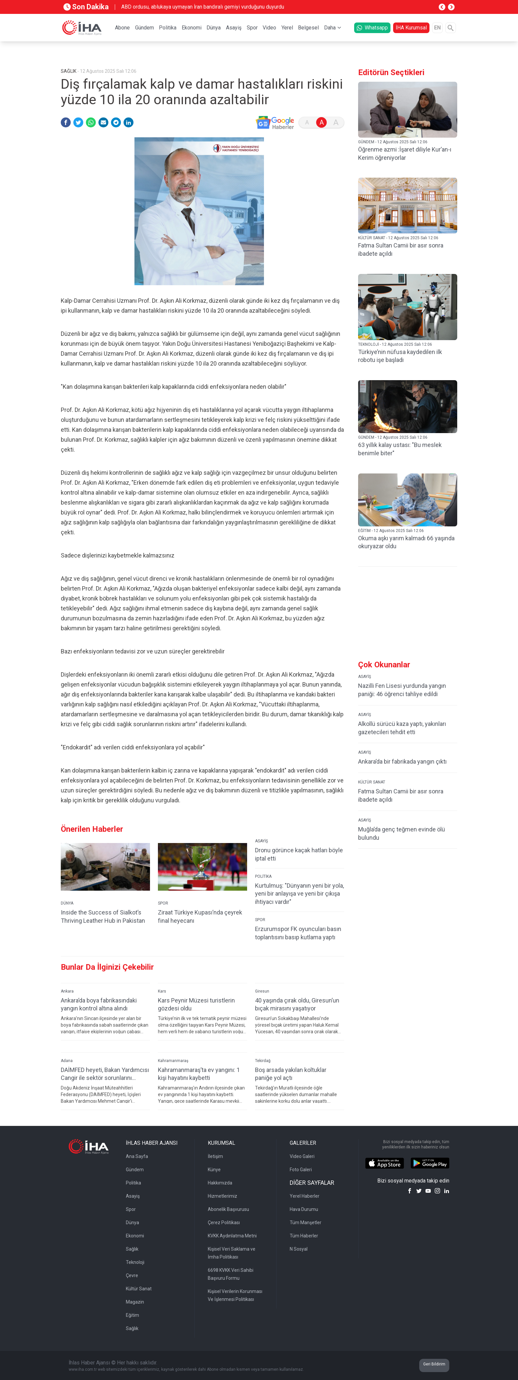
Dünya (213, 27)
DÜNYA (67, 903)
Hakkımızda (220, 1182)
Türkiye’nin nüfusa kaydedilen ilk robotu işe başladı (400, 356)
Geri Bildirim (434, 1364)
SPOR (163, 903)
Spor (252, 27)
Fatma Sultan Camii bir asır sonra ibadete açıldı (400, 249)
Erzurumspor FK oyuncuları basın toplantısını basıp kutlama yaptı (298, 933)
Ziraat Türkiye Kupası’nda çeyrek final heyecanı (200, 916)
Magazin (135, 1302)
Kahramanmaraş (173, 1060)
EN (437, 27)
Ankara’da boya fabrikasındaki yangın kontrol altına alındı (99, 1004)
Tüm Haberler (304, 1235)
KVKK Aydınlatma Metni (232, 1235)
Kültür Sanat (139, 1288)
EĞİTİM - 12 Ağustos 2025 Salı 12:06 (391, 530)
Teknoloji (135, 1262)
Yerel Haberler (304, 1196)
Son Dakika (86, 7)
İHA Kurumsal (411, 27)
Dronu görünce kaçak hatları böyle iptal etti (299, 854)
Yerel (287, 27)
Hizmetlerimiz (222, 1196)
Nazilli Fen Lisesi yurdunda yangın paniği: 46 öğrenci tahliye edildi (402, 689)
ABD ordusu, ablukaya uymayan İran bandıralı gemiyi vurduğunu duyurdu (202, 7)
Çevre (132, 1275)
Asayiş (233, 27)
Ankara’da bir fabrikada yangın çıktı (402, 761)
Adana (67, 1060)
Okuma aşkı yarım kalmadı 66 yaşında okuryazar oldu (406, 542)
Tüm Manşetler (305, 1222)
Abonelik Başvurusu (228, 1209)
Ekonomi (192, 27)
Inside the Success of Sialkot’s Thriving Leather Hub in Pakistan (103, 916)
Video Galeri (302, 1156)
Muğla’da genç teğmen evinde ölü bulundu (401, 833)
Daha (330, 27)
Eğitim (132, 1315)
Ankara (67, 991)
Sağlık (132, 1249)
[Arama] (450, 27)
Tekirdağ (263, 1060)
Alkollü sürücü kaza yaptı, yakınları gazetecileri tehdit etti (402, 727)
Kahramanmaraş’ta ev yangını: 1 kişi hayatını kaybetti (199, 1074)
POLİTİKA (263, 876)
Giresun (262, 991)
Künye (214, 1169)
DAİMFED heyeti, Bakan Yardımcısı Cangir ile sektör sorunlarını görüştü (105, 1074)
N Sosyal (299, 1249)
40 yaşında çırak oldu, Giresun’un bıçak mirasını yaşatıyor (297, 1004)
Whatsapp (372, 27)
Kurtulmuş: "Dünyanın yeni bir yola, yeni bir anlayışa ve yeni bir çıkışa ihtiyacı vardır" (299, 894)
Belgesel (308, 27)
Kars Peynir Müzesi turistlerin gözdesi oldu (196, 1004)
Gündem (144, 27)
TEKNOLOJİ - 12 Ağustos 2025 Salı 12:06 (395, 344)
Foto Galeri (301, 1169)
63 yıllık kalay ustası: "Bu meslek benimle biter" (400, 449)
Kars (162, 991)
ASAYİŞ (261, 841)
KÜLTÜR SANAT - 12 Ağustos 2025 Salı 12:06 (398, 238)
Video (269, 27)
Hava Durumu (304, 1209)
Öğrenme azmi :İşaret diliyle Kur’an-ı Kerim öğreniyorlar (404, 153)
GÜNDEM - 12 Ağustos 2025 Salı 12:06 (392, 142)
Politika (167, 27)
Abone (122, 27)
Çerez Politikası (224, 1222)
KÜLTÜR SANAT (371, 782)
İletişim (215, 1156)
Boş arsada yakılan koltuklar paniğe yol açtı (290, 1074)
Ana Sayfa (137, 1156)
